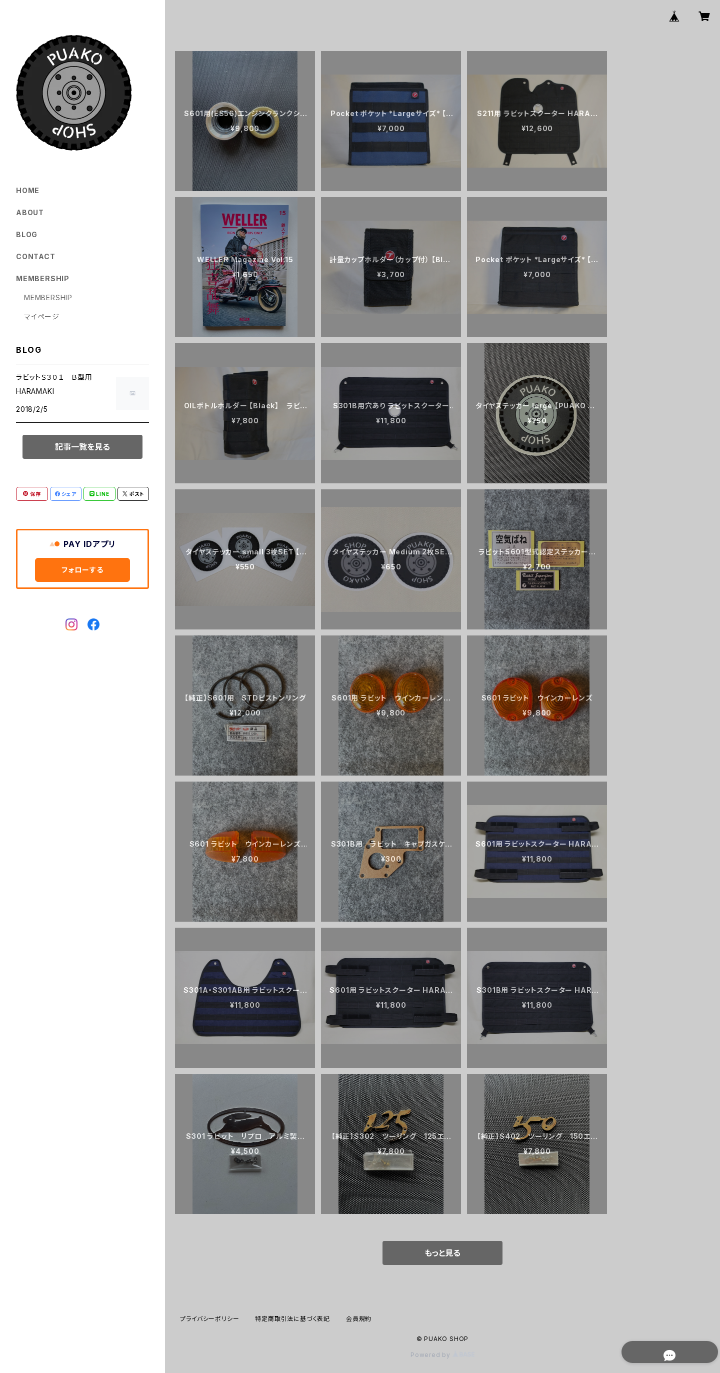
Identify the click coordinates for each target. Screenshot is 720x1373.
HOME (28, 190)
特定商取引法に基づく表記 (292, 1318)
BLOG (27, 234)
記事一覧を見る (82, 447)
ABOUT (30, 212)
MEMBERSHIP (48, 297)
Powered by (442, 1354)
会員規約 (359, 1318)
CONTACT (36, 256)
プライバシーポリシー (209, 1318)
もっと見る (442, 1253)
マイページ (42, 316)
